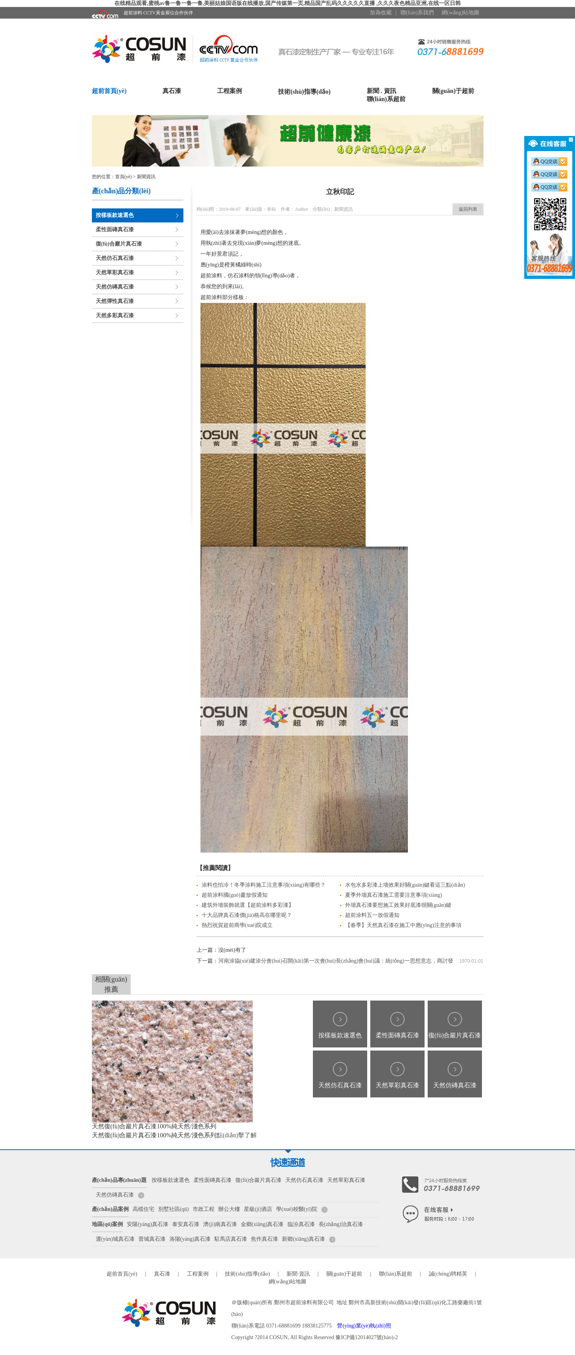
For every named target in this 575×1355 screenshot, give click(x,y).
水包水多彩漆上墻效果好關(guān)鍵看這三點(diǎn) (405, 885)
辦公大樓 (229, 1209)
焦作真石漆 (264, 1239)
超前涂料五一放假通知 (372, 915)
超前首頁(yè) (109, 91)
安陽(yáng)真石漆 (147, 1224)
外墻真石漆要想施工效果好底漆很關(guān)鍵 (398, 905)
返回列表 (468, 209)
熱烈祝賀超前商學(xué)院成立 (237, 925)
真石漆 (171, 91)
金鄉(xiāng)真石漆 (262, 1224)
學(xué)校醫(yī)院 (296, 1209)
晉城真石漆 (152, 1239)
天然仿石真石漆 (115, 258)
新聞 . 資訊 (381, 91)
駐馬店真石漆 (230, 1239)
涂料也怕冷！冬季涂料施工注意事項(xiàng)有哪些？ (264, 885)
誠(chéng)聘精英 (448, 1274)
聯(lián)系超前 (386, 99)
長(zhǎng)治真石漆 (341, 1224)
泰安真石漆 (185, 1224)
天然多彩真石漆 (115, 315)
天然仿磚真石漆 (115, 287)
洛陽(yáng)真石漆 (190, 1239)
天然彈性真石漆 (115, 301)
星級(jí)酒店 (258, 1209)
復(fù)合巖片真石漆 (119, 244)
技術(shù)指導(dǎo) (304, 91)
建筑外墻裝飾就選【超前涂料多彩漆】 (248, 905)
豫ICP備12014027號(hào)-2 (366, 1337)
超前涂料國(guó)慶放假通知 (235, 895)
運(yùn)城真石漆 (115, 1239)
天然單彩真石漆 (115, 272)
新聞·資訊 (298, 1274)
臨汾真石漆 (301, 1224)
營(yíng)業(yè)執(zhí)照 (364, 1326)
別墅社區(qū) (173, 1209)
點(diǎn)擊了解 (236, 1135)
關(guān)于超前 (453, 91)
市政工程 (203, 1209)
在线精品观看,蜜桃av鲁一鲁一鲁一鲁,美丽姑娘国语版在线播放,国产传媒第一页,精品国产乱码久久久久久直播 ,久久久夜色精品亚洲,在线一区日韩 (287, 3)
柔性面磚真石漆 (115, 229)
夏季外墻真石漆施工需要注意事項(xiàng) (393, 895)
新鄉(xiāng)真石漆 (303, 1239)
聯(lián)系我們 (417, 12)
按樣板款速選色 (115, 215)
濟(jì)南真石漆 (220, 1224)
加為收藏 (381, 12)
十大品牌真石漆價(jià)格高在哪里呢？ (247, 915)
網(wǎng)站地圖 (460, 12)
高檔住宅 (143, 1209)
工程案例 (229, 91)
